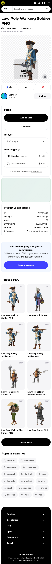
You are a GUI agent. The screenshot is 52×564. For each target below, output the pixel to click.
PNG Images (32, 231)
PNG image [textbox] (12, 141)
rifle (41, 481)
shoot (42, 488)
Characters (43, 231)
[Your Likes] (39, 3)
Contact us (36, 171)
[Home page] (2, 28)
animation (10, 467)
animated (27, 460)
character (29, 467)
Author (12, 97)
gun (42, 474)
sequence (24, 488)
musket (26, 481)
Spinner (12, 95)
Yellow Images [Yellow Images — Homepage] (26, 554)
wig (38, 495)
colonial (9, 474)
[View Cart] (35, 3)
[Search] (47, 9)
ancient (9, 460)
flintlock (26, 474)
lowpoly (9, 481)
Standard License (40, 227)
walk (25, 495)
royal (8, 488)
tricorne (9, 495)
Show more (26, 442)
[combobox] (31, 9)
